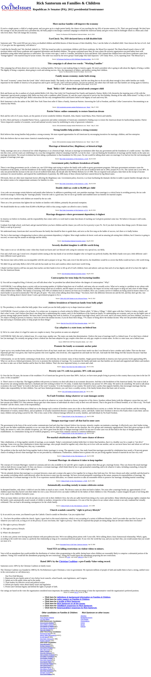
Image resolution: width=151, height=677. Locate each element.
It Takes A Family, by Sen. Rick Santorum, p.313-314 (74, 505)
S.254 (68, 557)
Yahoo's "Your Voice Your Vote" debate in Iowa (74, 366)
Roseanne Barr (45, 633)
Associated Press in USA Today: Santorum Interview (74, 544)
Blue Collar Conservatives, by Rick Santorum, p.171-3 (74, 210)
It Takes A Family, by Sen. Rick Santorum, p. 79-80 (74, 481)
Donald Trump (45, 672)
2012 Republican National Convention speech (74, 241)
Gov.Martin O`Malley (47, 626)
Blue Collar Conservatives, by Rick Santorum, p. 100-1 (74, 183)
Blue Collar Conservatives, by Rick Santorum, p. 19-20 (74, 159)
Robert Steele (45, 641)
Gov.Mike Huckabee (47, 657)
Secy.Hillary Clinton (46, 625)
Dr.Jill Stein (44, 637)
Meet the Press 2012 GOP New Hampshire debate (74, 323)
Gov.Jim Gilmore (45, 653)
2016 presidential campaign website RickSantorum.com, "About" (73, 107)
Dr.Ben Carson (45, 646)
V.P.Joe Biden (45, 619)
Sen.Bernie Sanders (47, 628)
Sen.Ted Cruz (44, 649)
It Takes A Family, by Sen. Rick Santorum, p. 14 (73, 416)
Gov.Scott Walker (46, 674)
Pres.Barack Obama (47, 618)
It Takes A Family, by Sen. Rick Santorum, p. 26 (73, 433)
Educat (83, 626)
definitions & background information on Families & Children (83, 597)
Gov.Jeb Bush (45, 644)
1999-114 (80, 557)
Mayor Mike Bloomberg (48, 635)
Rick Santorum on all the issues (71, 604)
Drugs (83, 625)
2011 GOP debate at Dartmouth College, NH (74, 391)
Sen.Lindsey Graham (47, 655)
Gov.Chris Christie (46, 648)
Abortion (83, 616)
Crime (83, 623)
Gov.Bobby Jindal (46, 658)
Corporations (85, 621)
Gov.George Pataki (46, 664)
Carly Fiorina (44, 651)
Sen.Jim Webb (45, 630)
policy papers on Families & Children (73, 599)
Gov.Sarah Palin (45, 662)
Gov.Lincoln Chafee (46, 623)
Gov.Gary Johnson (46, 639)
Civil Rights (84, 619)
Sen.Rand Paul (45, 665)
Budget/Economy (86, 618)
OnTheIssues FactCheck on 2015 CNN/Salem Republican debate (74, 59)
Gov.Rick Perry (45, 667)
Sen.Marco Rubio (46, 669)
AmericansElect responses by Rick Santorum (77, 608)
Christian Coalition (68, 561)
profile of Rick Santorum (69, 601)
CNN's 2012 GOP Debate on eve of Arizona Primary (73, 298)
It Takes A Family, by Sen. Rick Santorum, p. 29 (73, 456)
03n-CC (76, 592)
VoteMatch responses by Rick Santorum (74, 606)
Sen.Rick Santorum (46, 671)
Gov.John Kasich (46, 660)
